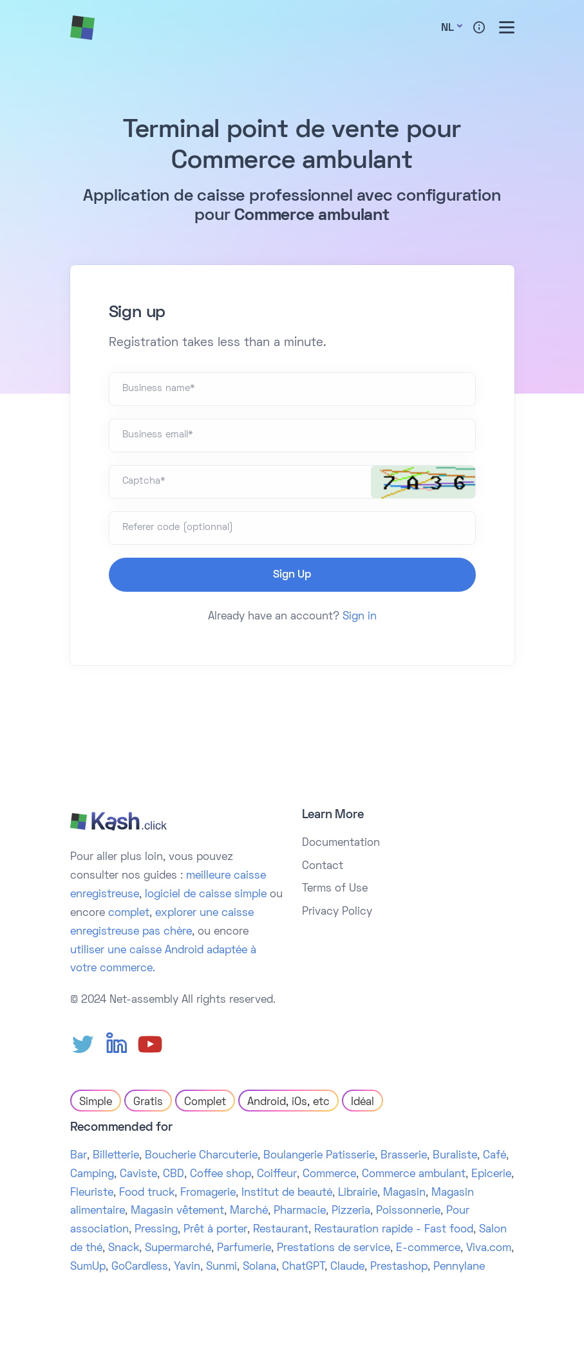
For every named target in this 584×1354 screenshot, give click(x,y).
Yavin (187, 1267)
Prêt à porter (215, 1230)
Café (494, 1156)
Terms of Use (335, 889)
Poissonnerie (408, 1211)
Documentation (341, 843)
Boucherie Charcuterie (201, 1156)
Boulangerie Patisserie (319, 1156)
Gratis (148, 1102)
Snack (123, 1248)
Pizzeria (351, 1211)
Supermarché (178, 1248)
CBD (173, 1174)
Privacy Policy (337, 912)
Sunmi (221, 1267)
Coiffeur (277, 1174)
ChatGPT (303, 1267)
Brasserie (404, 1156)
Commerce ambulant (414, 1174)
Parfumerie (244, 1248)
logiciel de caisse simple (206, 895)
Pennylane (459, 1267)
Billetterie (116, 1156)
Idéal (362, 1102)
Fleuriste (91, 1193)
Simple (95, 1102)
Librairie (357, 1193)
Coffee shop (220, 1174)
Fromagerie (208, 1193)
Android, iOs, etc (288, 1102)
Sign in (360, 617)
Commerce (329, 1174)
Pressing (156, 1230)
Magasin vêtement (177, 1211)
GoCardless (139, 1267)
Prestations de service (333, 1248)
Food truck (146, 1193)
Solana (259, 1267)
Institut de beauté (286, 1193)
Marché (249, 1211)
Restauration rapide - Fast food (393, 1230)
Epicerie (491, 1174)
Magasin (404, 1193)
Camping (92, 1174)
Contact (322, 866)
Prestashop (399, 1267)
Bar (78, 1156)
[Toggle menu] (506, 27)
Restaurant (280, 1230)
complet (128, 913)
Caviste (138, 1174)
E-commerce (428, 1248)
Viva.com (488, 1248)
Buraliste (455, 1156)
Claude (347, 1267)
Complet (205, 1102)
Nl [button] (447, 28)
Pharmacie (300, 1211)
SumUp (88, 1267)
